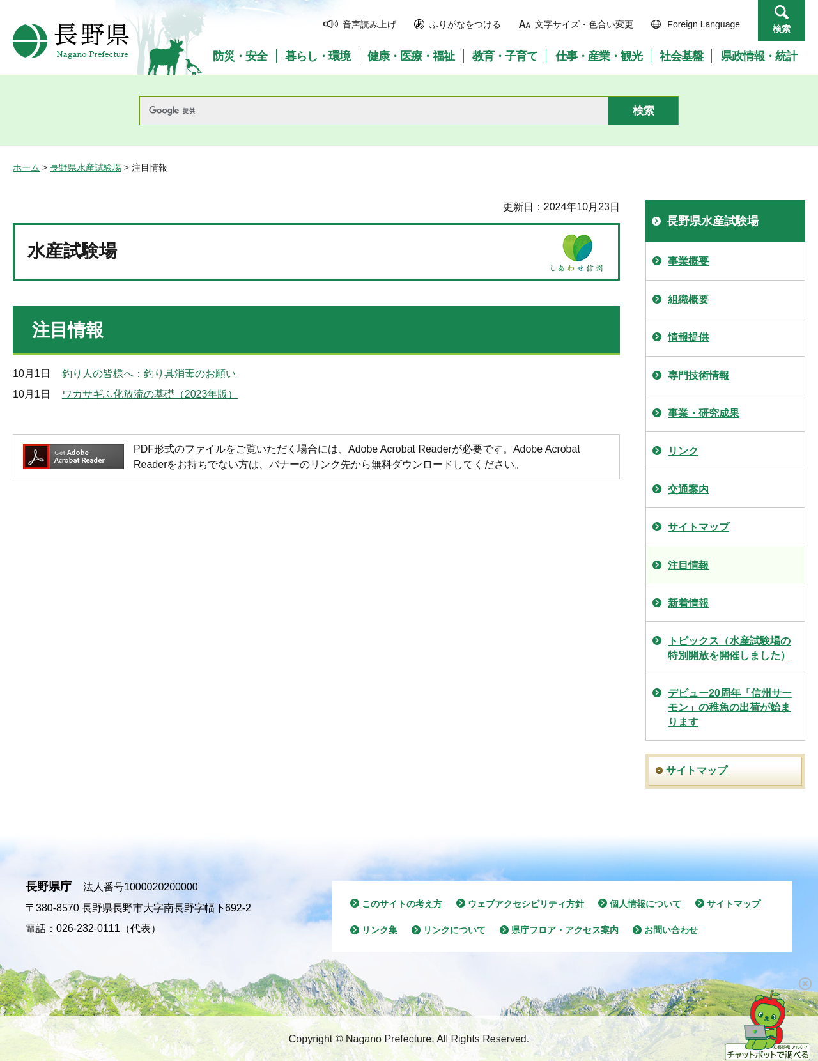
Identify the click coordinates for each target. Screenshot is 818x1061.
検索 (782, 29)
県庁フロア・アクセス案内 (565, 930)
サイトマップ (698, 527)
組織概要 (688, 299)
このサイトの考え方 (402, 904)
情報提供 (688, 337)
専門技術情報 (698, 375)
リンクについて (454, 930)
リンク (683, 450)
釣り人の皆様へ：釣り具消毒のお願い (149, 373)
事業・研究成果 (703, 413)
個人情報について (645, 904)
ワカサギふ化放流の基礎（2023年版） (150, 394)
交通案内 (688, 489)
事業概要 (688, 261)
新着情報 (688, 603)
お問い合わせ (671, 930)
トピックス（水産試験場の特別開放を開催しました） (729, 647)
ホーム (26, 167)
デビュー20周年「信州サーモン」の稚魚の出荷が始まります (730, 707)
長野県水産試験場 (85, 167)
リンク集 (379, 930)
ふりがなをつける (465, 24)
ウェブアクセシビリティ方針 (526, 904)
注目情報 (688, 565)
